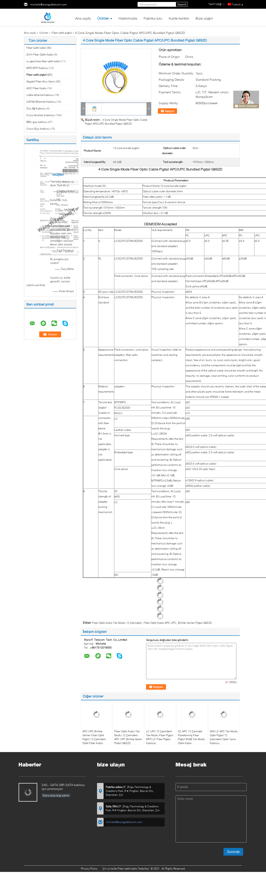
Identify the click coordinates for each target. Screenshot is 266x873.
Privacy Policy (89, 868)
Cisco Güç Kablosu (37, 128)
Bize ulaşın (204, 18)
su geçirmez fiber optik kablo (43, 61)
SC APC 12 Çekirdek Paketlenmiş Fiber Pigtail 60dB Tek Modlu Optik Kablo (191, 737)
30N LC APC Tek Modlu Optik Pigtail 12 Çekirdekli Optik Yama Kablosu (224, 737)
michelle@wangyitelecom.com (48, 4)
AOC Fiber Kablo (36, 88)
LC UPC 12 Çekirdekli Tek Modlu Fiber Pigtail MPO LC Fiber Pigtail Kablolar (159, 737)
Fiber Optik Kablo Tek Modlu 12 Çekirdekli (117, 622)
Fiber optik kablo (36, 47)
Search (181, 4)
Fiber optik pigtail (62, 32)
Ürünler (103, 18)
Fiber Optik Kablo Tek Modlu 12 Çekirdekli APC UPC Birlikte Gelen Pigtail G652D (128, 737)
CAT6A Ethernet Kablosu (41, 101)
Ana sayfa (83, 18)
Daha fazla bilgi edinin (56, 795)
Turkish (237, 4)
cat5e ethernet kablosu (40, 95)
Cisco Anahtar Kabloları (40, 115)
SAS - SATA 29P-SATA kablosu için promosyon (63, 787)
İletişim (169, 111)
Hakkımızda (128, 18)
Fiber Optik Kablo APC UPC (160, 622)
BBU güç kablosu (36, 122)
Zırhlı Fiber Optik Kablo (39, 54)
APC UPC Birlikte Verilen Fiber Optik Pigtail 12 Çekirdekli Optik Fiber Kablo (94, 737)
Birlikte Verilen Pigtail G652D (195, 622)
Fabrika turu (153, 18)
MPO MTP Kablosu (37, 68)
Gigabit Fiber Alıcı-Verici (40, 81)
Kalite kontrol (179, 18)
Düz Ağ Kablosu (36, 108)
